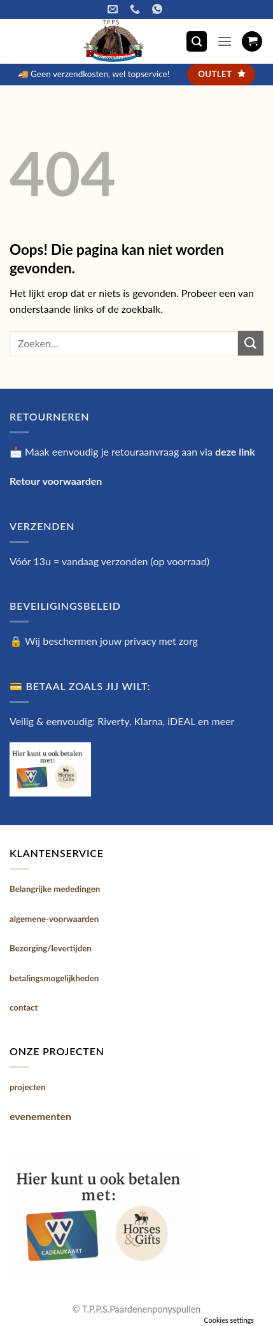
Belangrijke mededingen (55, 889)
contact (24, 1007)
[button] (196, 41)
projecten (27, 1087)
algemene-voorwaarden (54, 919)
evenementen (40, 1116)
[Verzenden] (250, 343)
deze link (235, 451)
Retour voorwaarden (56, 481)
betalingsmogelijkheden (54, 978)
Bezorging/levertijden (51, 948)
